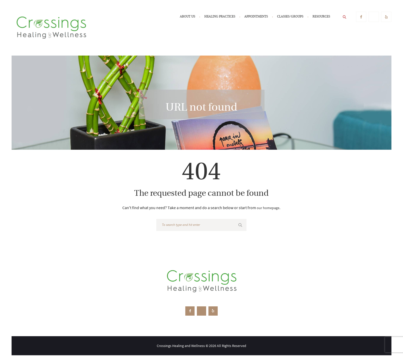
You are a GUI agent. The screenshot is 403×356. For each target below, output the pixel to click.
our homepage (268, 207)
